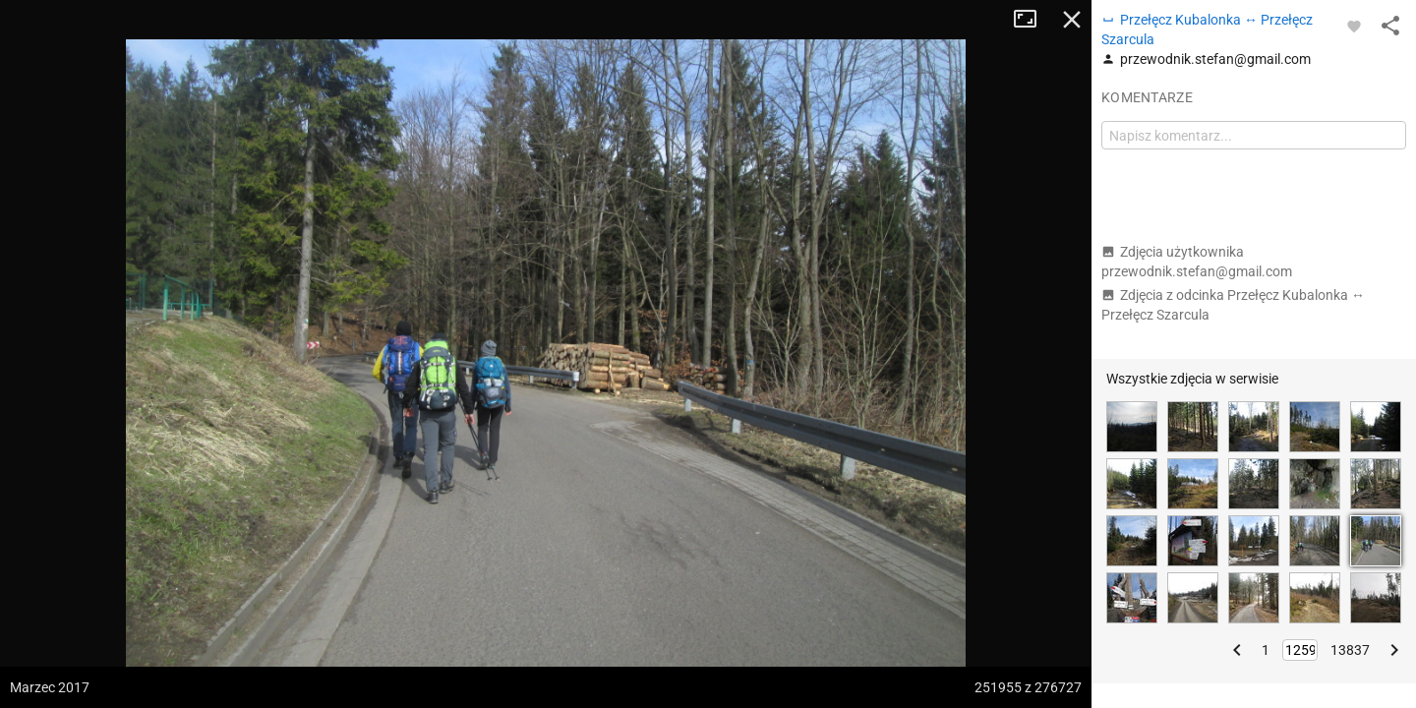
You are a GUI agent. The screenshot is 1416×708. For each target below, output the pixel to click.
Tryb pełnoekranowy (1032, 19)
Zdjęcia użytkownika (1196, 261)
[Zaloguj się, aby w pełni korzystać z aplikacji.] (1354, 25)
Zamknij (1072, 19)
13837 (1350, 650)
